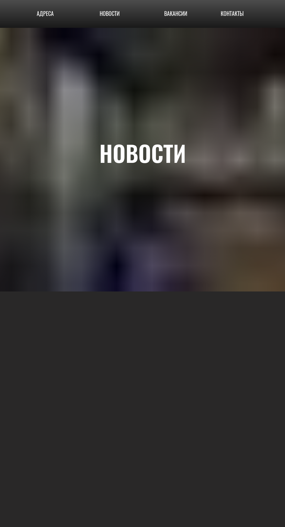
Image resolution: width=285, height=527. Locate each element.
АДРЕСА (45, 13)
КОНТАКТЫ (232, 13)
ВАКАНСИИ (175, 13)
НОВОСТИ (110, 13)
